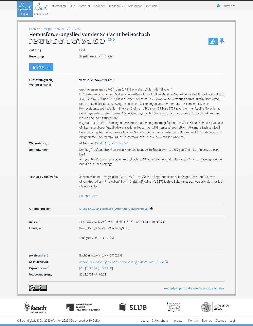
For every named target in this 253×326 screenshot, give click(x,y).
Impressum (178, 320)
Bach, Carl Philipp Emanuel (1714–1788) (54, 29)
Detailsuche (135, 6)
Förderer (84, 6)
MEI (96, 268)
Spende (207, 320)
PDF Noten (41, 67)
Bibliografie (116, 6)
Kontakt (193, 320)
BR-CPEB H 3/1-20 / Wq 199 (110, 143)
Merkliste (152, 6)
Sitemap (220, 320)
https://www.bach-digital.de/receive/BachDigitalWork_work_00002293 (123, 262)
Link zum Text (88, 196)
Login (232, 320)
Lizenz (144, 320)
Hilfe (72, 6)
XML (89, 268)
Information (58, 6)
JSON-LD (106, 268)
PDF (82, 268)
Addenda (100, 6)
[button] (222, 41)
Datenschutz (160, 320)
